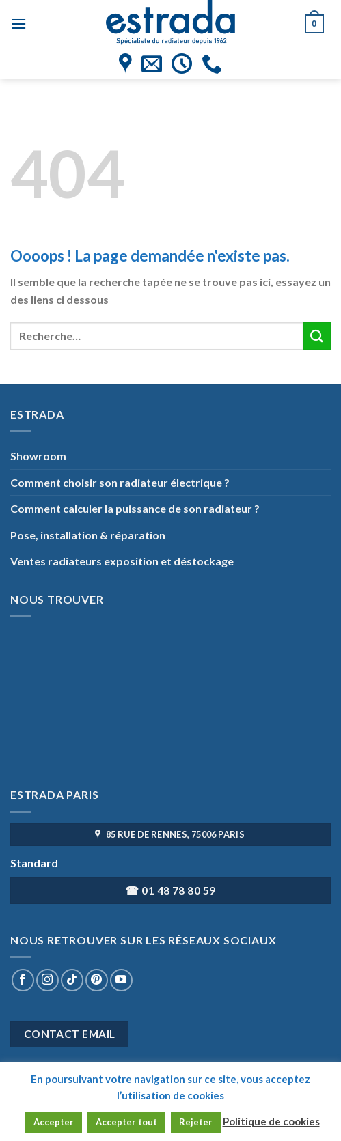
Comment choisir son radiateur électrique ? (120, 482)
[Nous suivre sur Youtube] (121, 980)
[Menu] (18, 23)
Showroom (38, 455)
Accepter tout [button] (126, 1121)
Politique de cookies (271, 1121)
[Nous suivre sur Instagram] (47, 980)
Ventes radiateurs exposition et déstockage (122, 560)
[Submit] (317, 335)
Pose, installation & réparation (87, 535)
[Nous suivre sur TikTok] (72, 980)
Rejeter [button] (196, 1121)
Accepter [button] (53, 1121)
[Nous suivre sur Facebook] (23, 980)
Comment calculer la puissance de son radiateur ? (135, 508)
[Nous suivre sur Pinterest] (96, 980)
